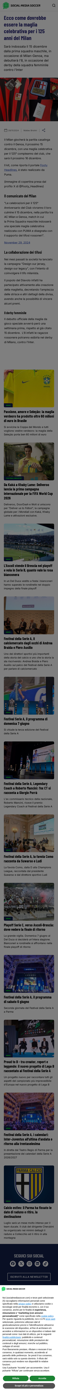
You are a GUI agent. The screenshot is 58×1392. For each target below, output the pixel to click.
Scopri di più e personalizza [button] (29, 1385)
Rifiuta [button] (15, 1378)
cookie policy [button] (47, 1316)
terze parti (50, 1319)
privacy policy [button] (25, 1304)
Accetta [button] (42, 1378)
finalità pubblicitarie (11, 1337)
